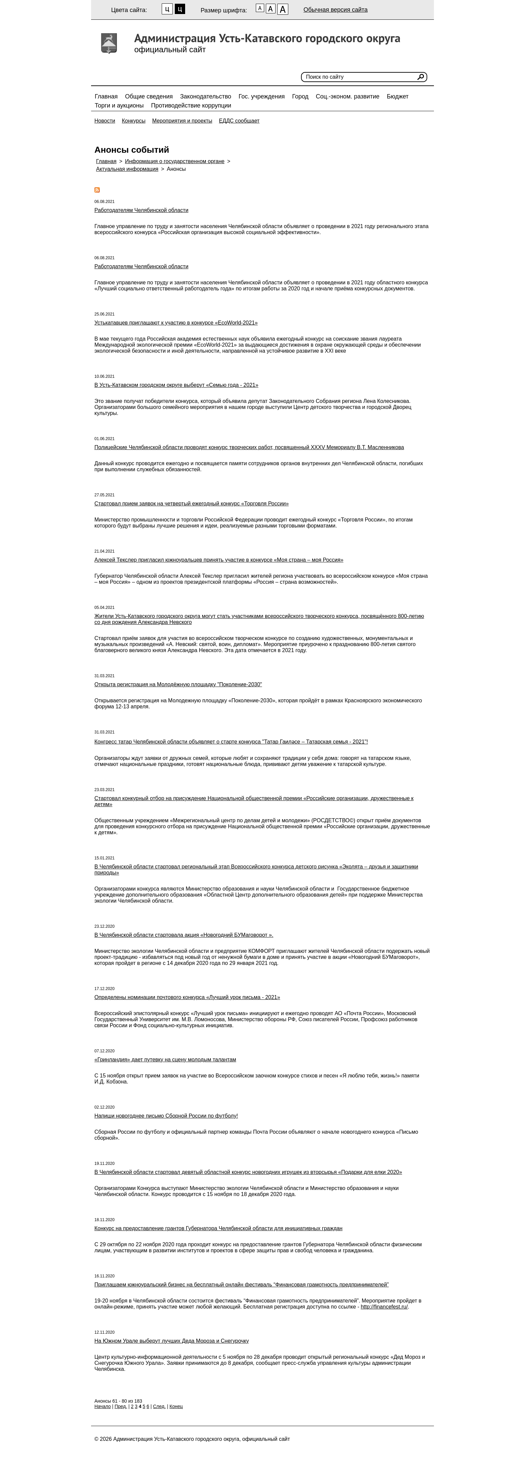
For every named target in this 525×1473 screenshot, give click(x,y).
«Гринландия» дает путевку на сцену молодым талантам (165, 1059)
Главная (106, 96)
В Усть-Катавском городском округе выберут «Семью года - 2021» (176, 385)
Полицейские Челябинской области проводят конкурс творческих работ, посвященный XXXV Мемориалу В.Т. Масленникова (249, 447)
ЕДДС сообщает (239, 121)
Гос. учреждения (262, 96)
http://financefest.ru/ (384, 1307)
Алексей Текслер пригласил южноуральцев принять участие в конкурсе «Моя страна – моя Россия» (219, 560)
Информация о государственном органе (174, 161)
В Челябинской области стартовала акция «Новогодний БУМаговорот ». (183, 935)
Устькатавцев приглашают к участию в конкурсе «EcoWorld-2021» (176, 323)
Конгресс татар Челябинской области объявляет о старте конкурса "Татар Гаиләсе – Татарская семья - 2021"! (231, 742)
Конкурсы (133, 121)
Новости (104, 121)
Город (300, 96)
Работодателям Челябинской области (141, 210)
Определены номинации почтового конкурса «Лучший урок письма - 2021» (187, 997)
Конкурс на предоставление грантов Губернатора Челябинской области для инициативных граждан (218, 1228)
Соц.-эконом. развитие (347, 96)
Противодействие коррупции (191, 105)
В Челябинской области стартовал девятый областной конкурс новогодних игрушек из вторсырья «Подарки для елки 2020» (248, 1172)
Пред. (121, 1406)
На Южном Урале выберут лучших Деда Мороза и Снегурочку (171, 1341)
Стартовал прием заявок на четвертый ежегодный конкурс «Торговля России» (191, 503)
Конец (175, 1406)
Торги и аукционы (119, 105)
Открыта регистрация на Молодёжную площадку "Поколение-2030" (178, 684)
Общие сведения (149, 96)
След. (159, 1406)
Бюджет (397, 96)
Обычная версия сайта (335, 9)
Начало (102, 1406)
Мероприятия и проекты (182, 121)
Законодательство (205, 96)
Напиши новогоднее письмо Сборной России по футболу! (166, 1116)
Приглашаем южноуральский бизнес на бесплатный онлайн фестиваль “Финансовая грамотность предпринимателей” (241, 1284)
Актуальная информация (127, 169)
